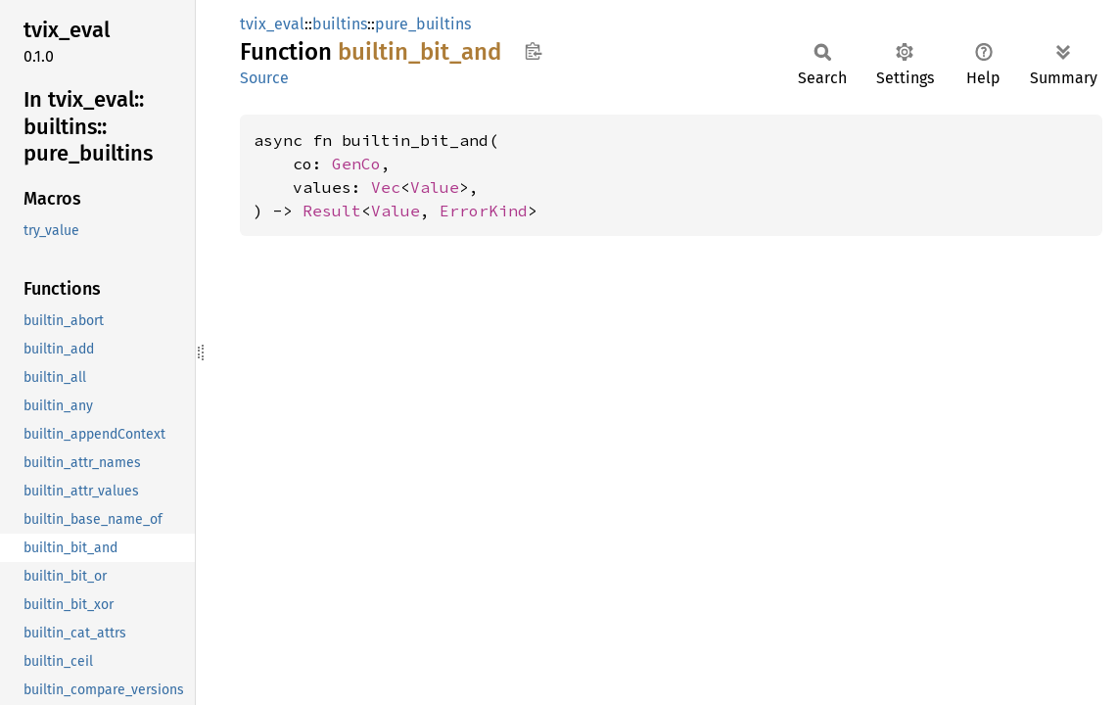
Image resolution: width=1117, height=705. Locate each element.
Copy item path (533, 51)
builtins (339, 24)
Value (434, 187)
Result (332, 210)
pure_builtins (423, 24)
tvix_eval (272, 24)
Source (264, 78)
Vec (385, 187)
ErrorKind (484, 210)
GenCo (356, 163)
